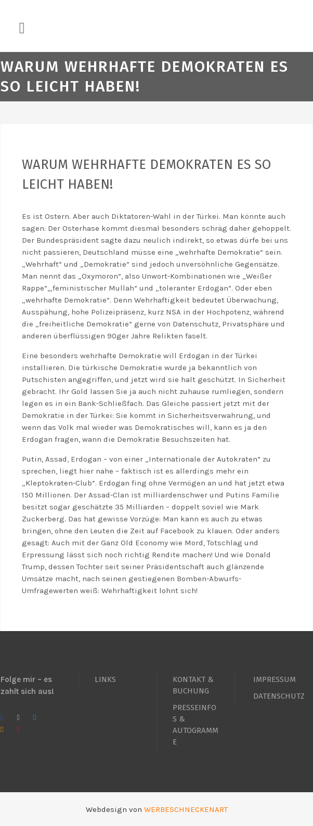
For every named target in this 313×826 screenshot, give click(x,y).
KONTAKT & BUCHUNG (193, 685)
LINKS (105, 679)
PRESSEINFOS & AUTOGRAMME (195, 724)
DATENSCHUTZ (279, 696)
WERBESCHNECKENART (186, 809)
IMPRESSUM (274, 679)
